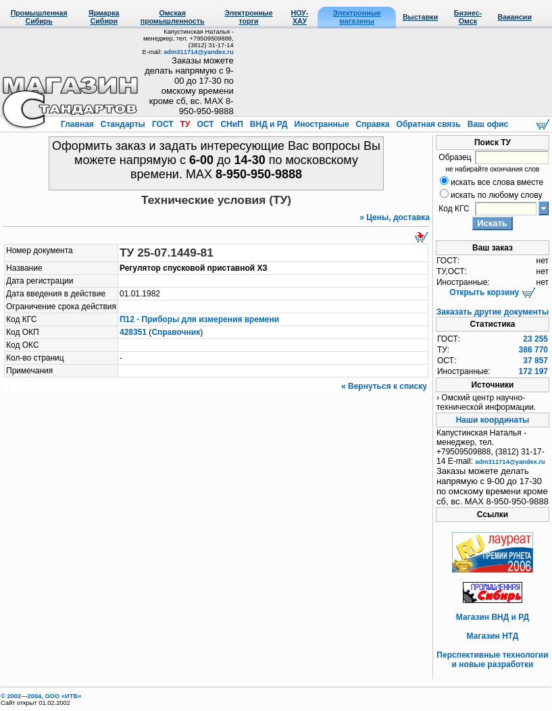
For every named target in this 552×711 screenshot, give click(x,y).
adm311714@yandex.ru (198, 52)
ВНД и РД (268, 124)
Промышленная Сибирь (39, 17)
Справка (372, 124)
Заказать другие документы (492, 312)
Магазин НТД (493, 636)
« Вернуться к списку (384, 386)
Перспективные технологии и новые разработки (492, 659)
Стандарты (122, 124)
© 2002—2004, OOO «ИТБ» (41, 696)
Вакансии (515, 17)
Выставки (420, 17)
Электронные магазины (356, 17)
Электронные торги (248, 17)
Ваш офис (486, 124)
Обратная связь (428, 124)
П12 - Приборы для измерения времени (199, 319)
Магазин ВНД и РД (492, 617)
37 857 (535, 360)
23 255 (535, 339)
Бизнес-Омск (468, 17)
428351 (133, 332)
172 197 (533, 371)
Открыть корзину (492, 292)
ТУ (185, 124)
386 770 (533, 349)
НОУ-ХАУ (300, 17)
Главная (78, 124)
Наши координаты (493, 420)
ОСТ (205, 124)
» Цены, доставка (394, 217)
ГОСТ (163, 124)
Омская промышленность (173, 17)
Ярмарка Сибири (104, 17)
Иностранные (321, 124)
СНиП (231, 124)
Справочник (175, 332)
